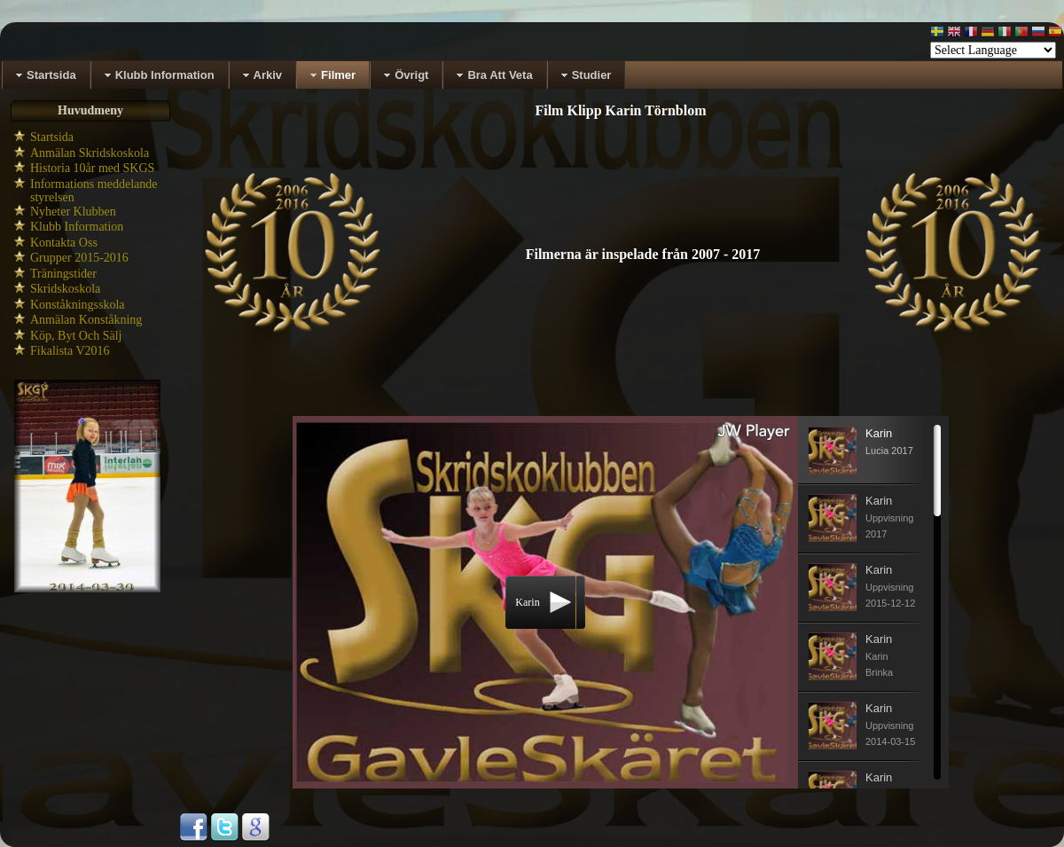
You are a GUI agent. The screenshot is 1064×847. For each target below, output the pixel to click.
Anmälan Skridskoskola (89, 153)
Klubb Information (76, 226)
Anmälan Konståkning (86, 319)
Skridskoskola (65, 288)
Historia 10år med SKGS (92, 168)
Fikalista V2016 (70, 350)
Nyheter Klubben (73, 211)
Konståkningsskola (77, 304)
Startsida (52, 137)
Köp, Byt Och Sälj (75, 335)
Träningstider (63, 273)
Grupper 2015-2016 (79, 257)
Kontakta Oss (64, 242)
